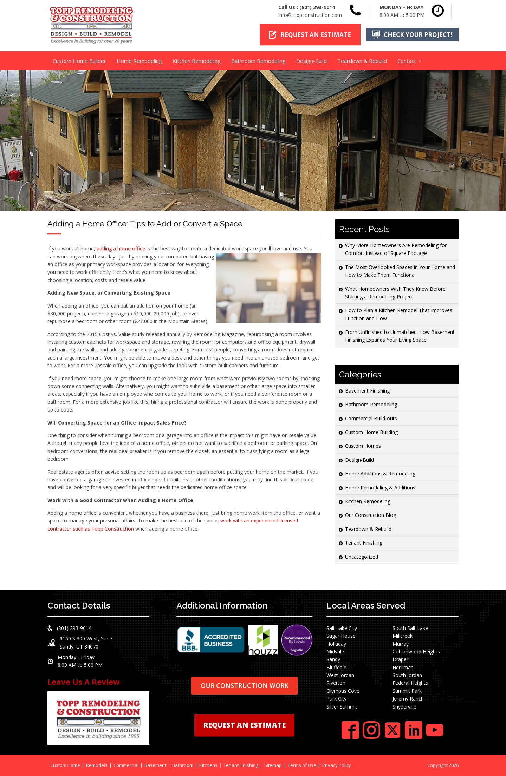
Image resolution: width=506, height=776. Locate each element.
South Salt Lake (410, 628)
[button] (310, 34)
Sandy (333, 659)
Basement (155, 765)
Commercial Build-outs (371, 418)
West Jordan (340, 675)
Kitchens (208, 765)
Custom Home (65, 765)
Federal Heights (410, 682)
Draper (400, 659)
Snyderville (404, 706)
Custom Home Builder (79, 60)
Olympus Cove (342, 691)
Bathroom (182, 765)
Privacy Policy (336, 765)
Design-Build (311, 60)
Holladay (336, 643)
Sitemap (273, 765)
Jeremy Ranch (408, 698)
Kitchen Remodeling (197, 60)
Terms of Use (302, 765)
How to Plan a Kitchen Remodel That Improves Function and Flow (398, 314)
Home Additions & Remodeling (380, 473)
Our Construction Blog (370, 515)
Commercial (125, 765)
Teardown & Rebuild (362, 60)
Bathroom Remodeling (258, 60)
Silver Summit (341, 706)
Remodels (97, 765)
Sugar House (341, 635)
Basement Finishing (367, 390)
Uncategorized (361, 556)
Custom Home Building (371, 432)
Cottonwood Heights (416, 651)
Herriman (403, 667)
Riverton (335, 682)
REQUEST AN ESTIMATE (244, 725)
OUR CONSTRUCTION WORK (244, 685)
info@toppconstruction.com (310, 15)
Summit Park (407, 691)
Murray (401, 643)
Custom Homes (363, 445)
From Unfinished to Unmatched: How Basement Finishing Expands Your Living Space (400, 336)
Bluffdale (336, 667)
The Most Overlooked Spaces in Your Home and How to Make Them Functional (400, 271)
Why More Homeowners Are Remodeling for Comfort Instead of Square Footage (396, 249)
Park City (336, 698)
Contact (406, 60)
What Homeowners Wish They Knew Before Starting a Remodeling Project (395, 292)
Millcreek (403, 635)
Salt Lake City (341, 628)
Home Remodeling (139, 60)
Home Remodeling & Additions (380, 487)
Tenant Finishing (363, 542)
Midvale (335, 651)
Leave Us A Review (83, 681)
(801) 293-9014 (317, 7)
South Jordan (407, 675)
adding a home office (121, 248)
